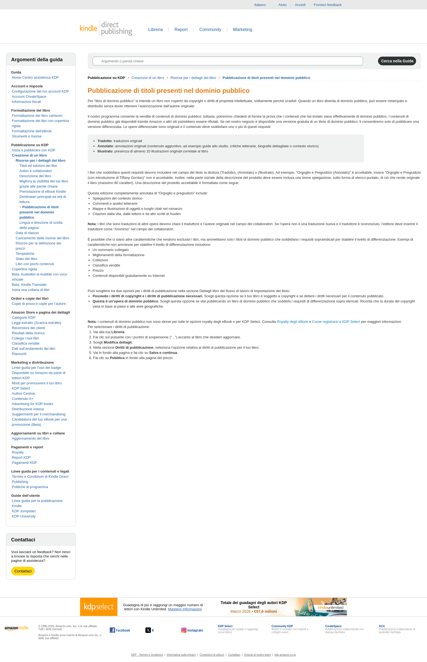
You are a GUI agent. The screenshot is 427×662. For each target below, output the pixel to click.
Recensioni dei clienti (28, 328)
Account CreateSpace (29, 96)
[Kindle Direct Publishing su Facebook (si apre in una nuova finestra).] (120, 630)
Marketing (242, 29)
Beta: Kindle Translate (29, 285)
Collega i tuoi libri (25, 338)
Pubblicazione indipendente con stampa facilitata (344, 629)
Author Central (23, 393)
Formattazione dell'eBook (32, 131)
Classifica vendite (25, 343)
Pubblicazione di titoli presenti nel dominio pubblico (39, 212)
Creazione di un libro (29, 155)
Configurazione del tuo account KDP (40, 91)
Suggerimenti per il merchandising (39, 414)
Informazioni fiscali (26, 102)
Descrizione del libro (35, 176)
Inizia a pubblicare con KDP (34, 150)
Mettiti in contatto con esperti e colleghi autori (290, 629)
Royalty (18, 452)
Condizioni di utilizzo (212, 654)
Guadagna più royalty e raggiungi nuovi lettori (238, 629)
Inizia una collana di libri (31, 290)
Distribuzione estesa (28, 409)
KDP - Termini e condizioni (147, 654)
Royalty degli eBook (292, 322)
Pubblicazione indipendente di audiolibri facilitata (397, 629)
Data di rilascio (27, 233)
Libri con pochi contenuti (35, 264)
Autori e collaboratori (36, 171)
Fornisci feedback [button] (330, 5)
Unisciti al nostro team (257, 654)
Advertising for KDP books (32, 404)
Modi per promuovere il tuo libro (37, 383)
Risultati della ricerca (28, 333)
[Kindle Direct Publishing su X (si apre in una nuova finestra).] (155, 630)
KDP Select (21, 388)
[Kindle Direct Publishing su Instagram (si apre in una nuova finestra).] (192, 630)
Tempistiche (25, 254)
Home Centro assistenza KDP (35, 77)
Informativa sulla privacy (181, 654)
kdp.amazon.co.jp (285, 654)
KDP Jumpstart (24, 511)
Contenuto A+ (22, 399)
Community (210, 29)
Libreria (155, 29)
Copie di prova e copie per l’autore (39, 304)
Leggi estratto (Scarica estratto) (36, 323)
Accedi (300, 5)
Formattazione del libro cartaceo (37, 116)
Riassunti (19, 354)
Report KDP (21, 457)
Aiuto (283, 5)
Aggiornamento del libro (30, 438)
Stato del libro (27, 259)
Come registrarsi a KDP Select (336, 322)
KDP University (24, 516)
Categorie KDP (24, 317)
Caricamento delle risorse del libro (42, 238)
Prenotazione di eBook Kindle (43, 191)
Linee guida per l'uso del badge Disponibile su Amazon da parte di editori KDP (39, 373)
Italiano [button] (262, 5)
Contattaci (23, 571)
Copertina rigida (24, 269)
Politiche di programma (30, 487)
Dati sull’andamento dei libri (33, 349)
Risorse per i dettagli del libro (41, 160)
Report (181, 29)
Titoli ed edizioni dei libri (38, 166)
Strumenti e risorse (27, 136)
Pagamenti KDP (24, 463)
